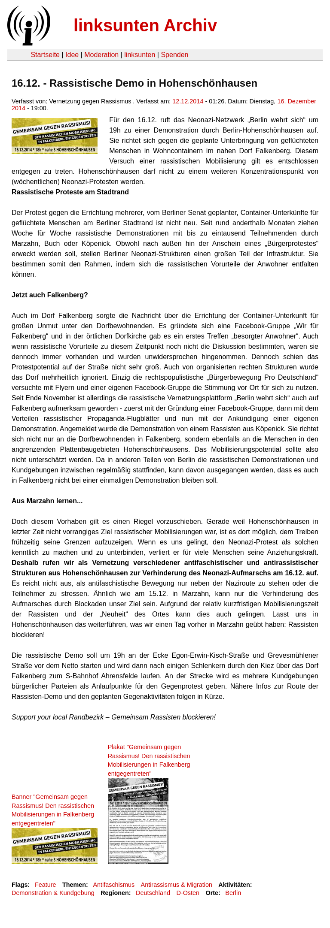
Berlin (233, 892)
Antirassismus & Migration (176, 884)
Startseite (45, 54)
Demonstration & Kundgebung (53, 892)
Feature (45, 884)
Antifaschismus (113, 884)
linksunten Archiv (145, 25)
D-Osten (187, 892)
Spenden (174, 54)
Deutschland (153, 892)
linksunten (139, 54)
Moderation (101, 54)
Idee (72, 54)
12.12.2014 (187, 101)
